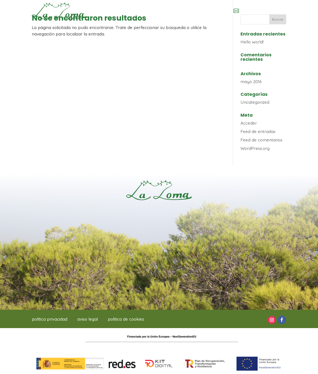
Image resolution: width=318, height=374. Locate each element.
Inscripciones (149, 10)
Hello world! (252, 41)
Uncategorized (254, 102)
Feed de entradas (258, 131)
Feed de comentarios (261, 139)
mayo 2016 (251, 81)
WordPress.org (255, 148)
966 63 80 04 (206, 11)
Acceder (248, 123)
